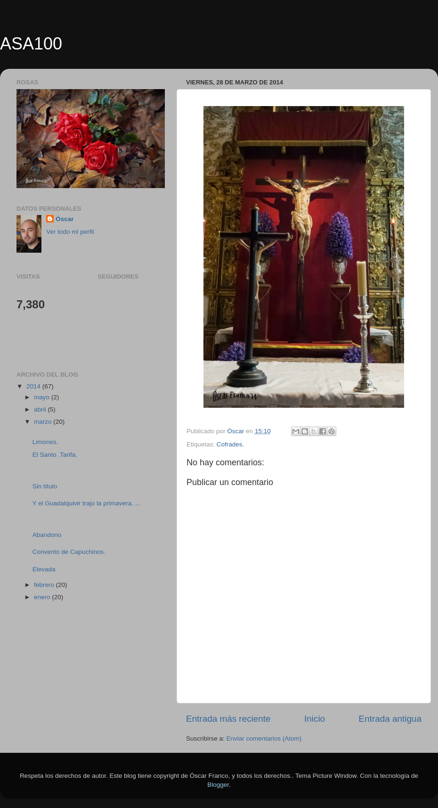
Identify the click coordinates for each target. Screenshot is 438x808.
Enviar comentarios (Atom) (264, 738)
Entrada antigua (390, 719)
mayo (42, 397)
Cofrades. (230, 444)
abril (41, 409)
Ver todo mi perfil (70, 231)
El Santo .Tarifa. (54, 454)
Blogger (218, 784)
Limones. (45, 441)
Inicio (314, 719)
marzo (43, 421)
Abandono (47, 534)
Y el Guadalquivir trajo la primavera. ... (86, 503)
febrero (45, 584)
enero (43, 597)
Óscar (64, 219)
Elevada (44, 569)
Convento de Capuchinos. (68, 551)
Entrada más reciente (228, 719)
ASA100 (31, 43)
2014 (34, 386)
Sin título (44, 486)
